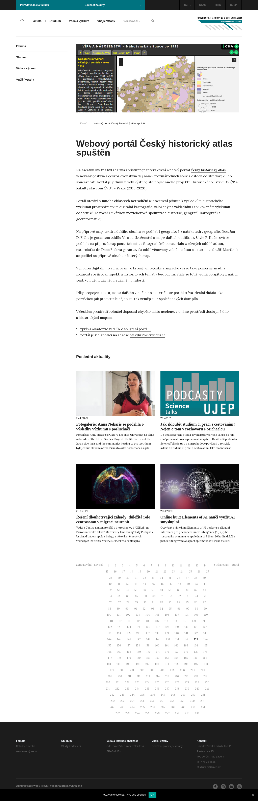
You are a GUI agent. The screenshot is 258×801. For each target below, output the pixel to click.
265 (142, 707)
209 (110, 676)
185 (186, 658)
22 (164, 571)
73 (187, 596)
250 (193, 694)
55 (135, 590)
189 (119, 664)
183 (167, 658)
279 (187, 713)
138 (157, 633)
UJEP (233, 4)
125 (138, 627)
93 (152, 608)
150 (168, 639)
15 (107, 571)
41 (118, 584)
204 (162, 670)
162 (176, 645)
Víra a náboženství (137, 237)
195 (177, 664)
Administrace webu (28, 785)
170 (149, 651)
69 (154, 596)
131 (196, 627)
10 (173, 565)
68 (145, 596)
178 (119, 658)
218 (196, 676)
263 (122, 707)
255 (142, 701)
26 (199, 571)
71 (171, 596)
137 (148, 633)
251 (203, 694)
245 (142, 694)
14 (205, 565)
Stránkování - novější (89, 564)
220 (108, 682)
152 (186, 639)
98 (196, 608)
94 (161, 608)
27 (207, 571)
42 (127, 584)
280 (197, 713)
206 (182, 670)
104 (148, 614)
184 (176, 658)
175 (196, 651)
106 (167, 614)
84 (178, 602)
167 (119, 651)
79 (136, 602)
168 (129, 651)
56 (144, 590)
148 (148, 639)
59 (170, 590)
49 (188, 584)
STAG (202, 4)
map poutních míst (124, 243)
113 (129, 621)
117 (166, 621)
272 (117, 713)
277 (167, 713)
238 (177, 688)
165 (206, 645)
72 (179, 596)
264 (132, 707)
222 (127, 682)
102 (128, 614)
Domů (83, 123)
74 (196, 596)
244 (132, 694)
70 (162, 596)
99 (205, 608)
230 (207, 682)
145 (119, 639)
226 (167, 682)
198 (206, 664)
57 (153, 590)
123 (119, 627)
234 (137, 688)
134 (119, 633)
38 (195, 578)
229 (197, 682)
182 (157, 658)
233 (127, 688)
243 (122, 694)
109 (196, 614)
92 (144, 608)
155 (109, 645)
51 (205, 584)
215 (167, 676)
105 (157, 614)
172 (167, 651)
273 (127, 713)
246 (152, 694)
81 (153, 602)
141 (186, 633)
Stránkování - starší (226, 564)
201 (132, 670)
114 (138, 621)
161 (167, 645)
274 (137, 713)
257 (162, 701)
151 (177, 639)
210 (120, 676)
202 (142, 670)
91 (135, 608)
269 (183, 707)
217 (186, 676)
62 (195, 590)
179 (129, 658)
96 (179, 608)
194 (167, 664)
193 (157, 664)
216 (177, 676)
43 (135, 584)
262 (112, 707)
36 (178, 578)
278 (177, 713)
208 (203, 670)
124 (129, 627)
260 (192, 701)
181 (148, 658)
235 (147, 688)
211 (129, 676)
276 (157, 713)
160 (157, 645)
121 (203, 621)
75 (205, 596)
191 (138, 664)
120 (194, 621)
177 (110, 658)
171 (158, 651)
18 (131, 571)
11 (181, 565)
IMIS (218, 4)
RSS (45, 785)
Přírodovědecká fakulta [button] (48, 4)
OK (152, 794)
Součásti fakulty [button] (113, 4)
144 (109, 639)
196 (186, 664)
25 (190, 571)
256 (152, 701)
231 (108, 688)
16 (115, 571)
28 (110, 578)
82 (161, 602)
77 (119, 602)
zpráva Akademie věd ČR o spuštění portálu (115, 329)
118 (175, 621)
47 (170, 584)
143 (205, 633)
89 (118, 608)
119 (184, 621)
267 (163, 707)
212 (138, 676)
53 (118, 590)
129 (177, 627)
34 (161, 578)
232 (117, 688)
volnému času (180, 249)
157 (128, 645)
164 (196, 645)
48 (179, 584)
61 (187, 590)
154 (206, 639)
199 (112, 670)
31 (136, 578)
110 (206, 614)
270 (193, 707)
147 (139, 639)
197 (196, 664)
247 (163, 694)
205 (172, 670)
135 (129, 633)
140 (177, 633)
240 (197, 688)
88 (109, 608)
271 (203, 707)
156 (119, 645)
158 (138, 645)
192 (147, 664)
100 (109, 614)
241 (207, 688)
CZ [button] (187, 4)
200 (122, 670)
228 (187, 682)
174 (186, 651)
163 (186, 645)
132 (205, 627)
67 (136, 596)
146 (129, 639)
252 (112, 701)
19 (139, 571)
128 (167, 627)
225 (157, 682)
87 (204, 602)
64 (110, 596)
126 (148, 627)
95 (170, 608)
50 (197, 584)
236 (157, 688)
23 (173, 571)
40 (110, 584)
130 (186, 627)
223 (137, 682)
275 (147, 713)
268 (173, 707)
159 (148, 645)
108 (187, 614)
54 (127, 590)
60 (178, 590)
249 (183, 694)
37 (187, 578)
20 (148, 571)
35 (170, 578)
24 (181, 571)
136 (138, 633)
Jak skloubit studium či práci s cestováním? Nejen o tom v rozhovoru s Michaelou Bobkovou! (197, 429)
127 (158, 627)
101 (119, 614)
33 (153, 578)
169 (139, 651)
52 (110, 590)
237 (167, 688)
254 (132, 701)
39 (204, 578)
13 (197, 565)
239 (187, 688)
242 (112, 694)
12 (189, 565)
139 (167, 633)
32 (144, 578)
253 (122, 701)
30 (127, 578)
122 (110, 627)
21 (156, 571)
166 (109, 651)
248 (173, 694)
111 (111, 621)
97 (187, 608)
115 (148, 621)
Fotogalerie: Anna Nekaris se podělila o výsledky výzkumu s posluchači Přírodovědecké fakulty (110, 429)
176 (205, 651)
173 (177, 651)
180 (139, 658)
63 (204, 590)
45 (153, 584)
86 (195, 602)
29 (119, 578)
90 (127, 608)
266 (152, 707)
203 (152, 670)
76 (110, 602)
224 (147, 682)
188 (109, 664)
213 (148, 676)
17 (123, 571)
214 (158, 676)
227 (177, 682)
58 (161, 590)
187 (205, 658)
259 (182, 701)
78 (127, 602)
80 (145, 602)
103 (138, 614)
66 (127, 596)
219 (205, 676)
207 (192, 670)
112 (120, 621)
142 (196, 633)
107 (177, 614)
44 (144, 584)
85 (187, 602)
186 (196, 658)
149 (158, 639)
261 (202, 701)
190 (128, 664)
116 (157, 621)
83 (170, 602)
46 (162, 584)
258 (172, 701)
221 (118, 682)
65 (119, 596)
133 (109, 633)
